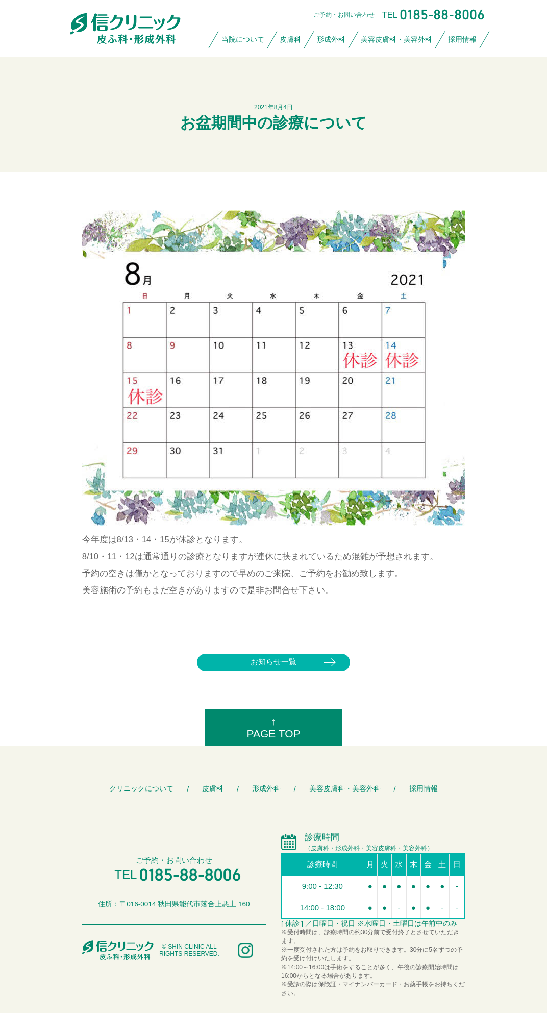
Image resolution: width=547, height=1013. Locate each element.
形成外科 (331, 39)
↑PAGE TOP (273, 727)
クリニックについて (141, 789)
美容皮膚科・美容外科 (396, 39)
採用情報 (462, 39)
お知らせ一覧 (273, 661)
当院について (242, 39)
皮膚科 (290, 39)
